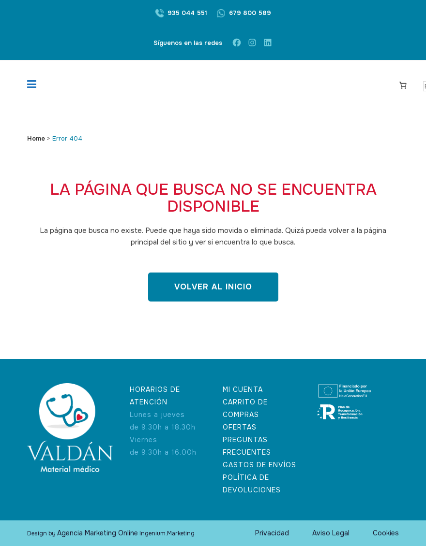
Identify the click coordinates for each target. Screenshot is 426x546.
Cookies (386, 533)
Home (36, 138)
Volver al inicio (213, 287)
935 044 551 (187, 13)
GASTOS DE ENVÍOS (259, 464)
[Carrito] (403, 84)
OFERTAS (240, 427)
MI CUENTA (243, 389)
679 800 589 (250, 13)
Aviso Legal (331, 533)
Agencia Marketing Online (97, 533)
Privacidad (272, 533)
